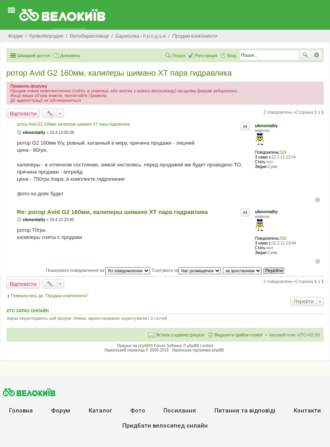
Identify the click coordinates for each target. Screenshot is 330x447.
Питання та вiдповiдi (244, 410)
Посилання (179, 410)
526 (283, 152)
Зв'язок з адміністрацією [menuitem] (180, 334)
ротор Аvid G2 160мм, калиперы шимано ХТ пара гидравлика (119, 73)
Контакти (307, 410)
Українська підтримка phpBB (198, 350)
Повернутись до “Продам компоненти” (49, 295)
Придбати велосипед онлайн (165, 425)
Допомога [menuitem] (70, 55)
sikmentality (266, 126)
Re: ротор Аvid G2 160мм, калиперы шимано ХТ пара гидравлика (112, 211)
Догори (317, 200)
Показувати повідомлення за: (98, 270)
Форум (60, 410)
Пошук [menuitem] (178, 55)
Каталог (100, 410)
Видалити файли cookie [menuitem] (238, 334)
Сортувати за (186, 270)
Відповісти (23, 113)
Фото (137, 410)
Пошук (305, 55)
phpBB (144, 346)
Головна (21, 410)
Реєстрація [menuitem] (206, 55)
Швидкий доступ (33, 55)
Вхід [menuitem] (231, 55)
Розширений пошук (316, 55)
